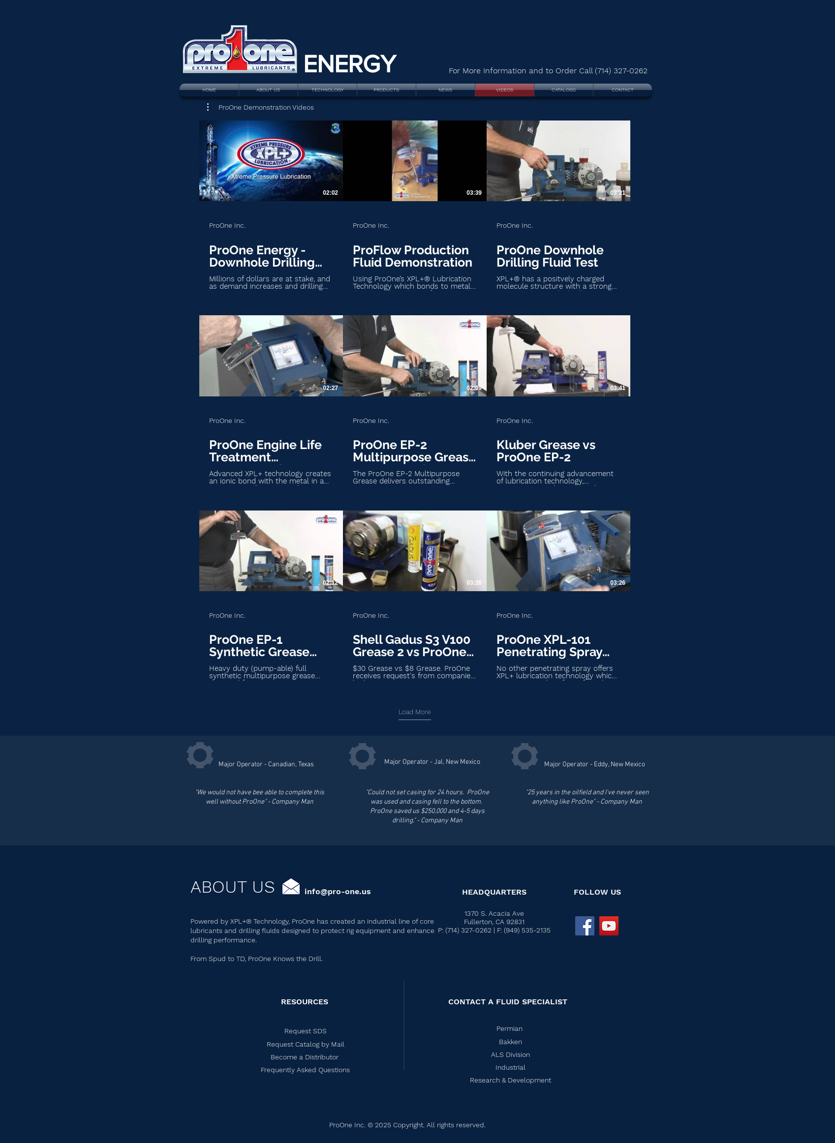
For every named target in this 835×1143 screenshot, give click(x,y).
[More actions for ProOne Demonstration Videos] (260, 107)
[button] (260, 107)
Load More (415, 712)
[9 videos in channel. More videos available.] (414, 401)
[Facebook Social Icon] (584, 925)
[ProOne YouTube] (609, 925)
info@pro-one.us (338, 891)
